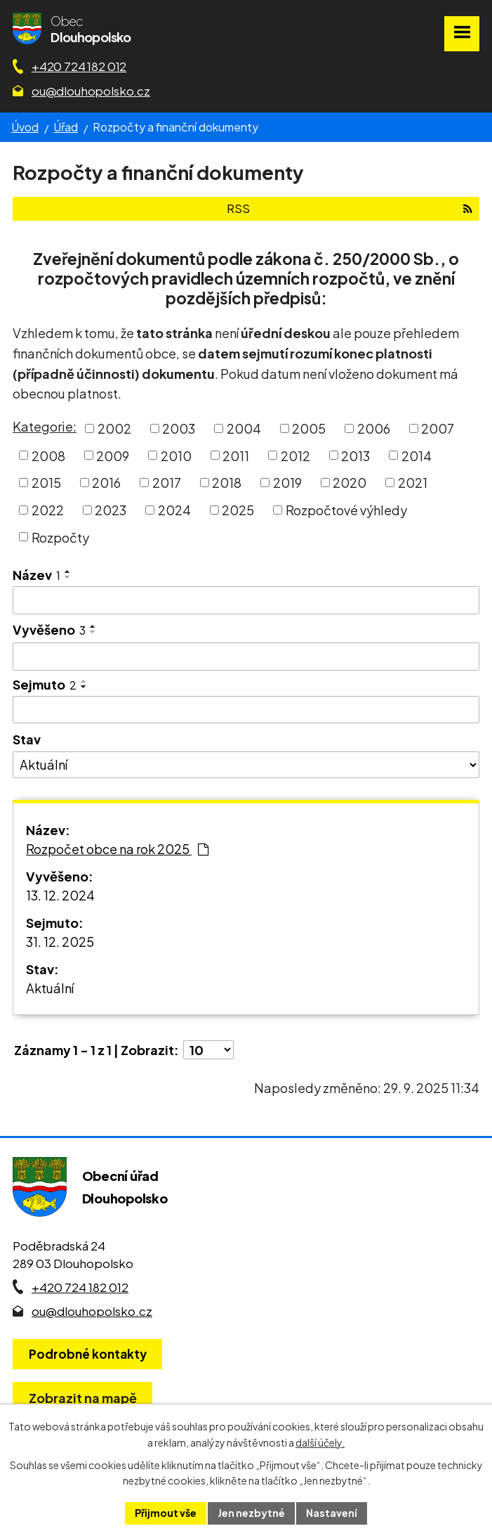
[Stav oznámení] (246, 764)
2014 (416, 455)
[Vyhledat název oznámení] (246, 600)
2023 (110, 510)
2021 (412, 482)
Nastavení (331, 1512)
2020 (349, 482)
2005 (309, 428)
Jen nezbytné (251, 1512)
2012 (295, 455)
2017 (166, 482)
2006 (373, 428)
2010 (176, 455)
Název (36, 575)
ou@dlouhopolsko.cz (91, 90)
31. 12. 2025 (60, 941)
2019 (287, 482)
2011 (235, 455)
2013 (355, 455)
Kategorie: (45, 426)
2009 (112, 455)
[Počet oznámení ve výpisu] (208, 1049)
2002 (114, 428)
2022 (48, 510)
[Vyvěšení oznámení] (246, 656)
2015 (46, 482)
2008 (48, 455)
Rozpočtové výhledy (346, 510)
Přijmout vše (166, 1512)
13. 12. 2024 (60, 895)
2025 (238, 510)
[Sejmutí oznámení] (246, 710)
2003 (178, 428)
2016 (106, 482)
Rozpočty (60, 537)
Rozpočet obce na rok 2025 (117, 849)
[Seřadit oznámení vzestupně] (68, 571)
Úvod (25, 126)
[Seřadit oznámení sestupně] (68, 577)
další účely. (320, 1442)
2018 (226, 482)
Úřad (65, 126)
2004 (244, 428)
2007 (437, 428)
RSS (349, 208)
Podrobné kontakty (88, 1354)
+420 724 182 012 (79, 66)
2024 (174, 510)
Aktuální (50, 988)
